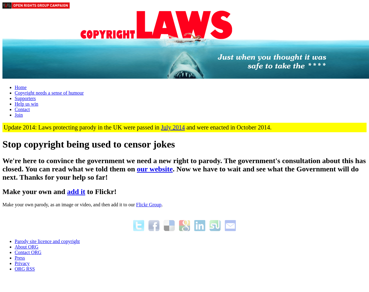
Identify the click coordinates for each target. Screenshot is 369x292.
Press (20, 257)
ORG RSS (25, 268)
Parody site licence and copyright (47, 241)
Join (19, 115)
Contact (22, 109)
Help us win (26, 104)
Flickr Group (149, 204)
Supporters (25, 98)
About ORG (26, 246)
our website (155, 169)
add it (76, 192)
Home (21, 87)
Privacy (22, 263)
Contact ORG (28, 252)
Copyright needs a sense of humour (49, 92)
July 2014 (173, 127)
